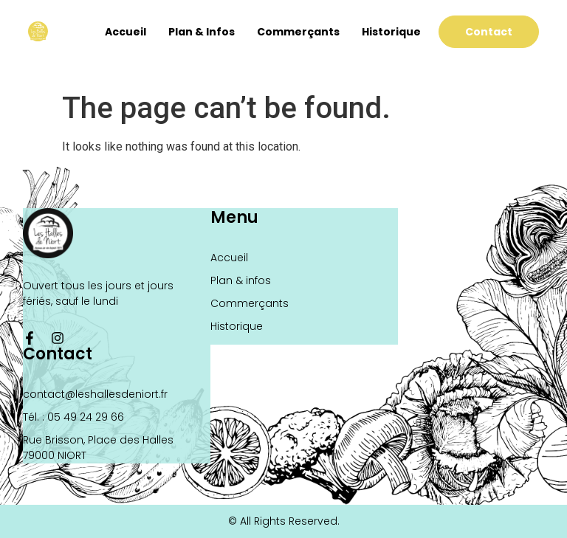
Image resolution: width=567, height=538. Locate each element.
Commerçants (298, 31)
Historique (391, 31)
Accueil (125, 31)
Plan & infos (201, 31)
